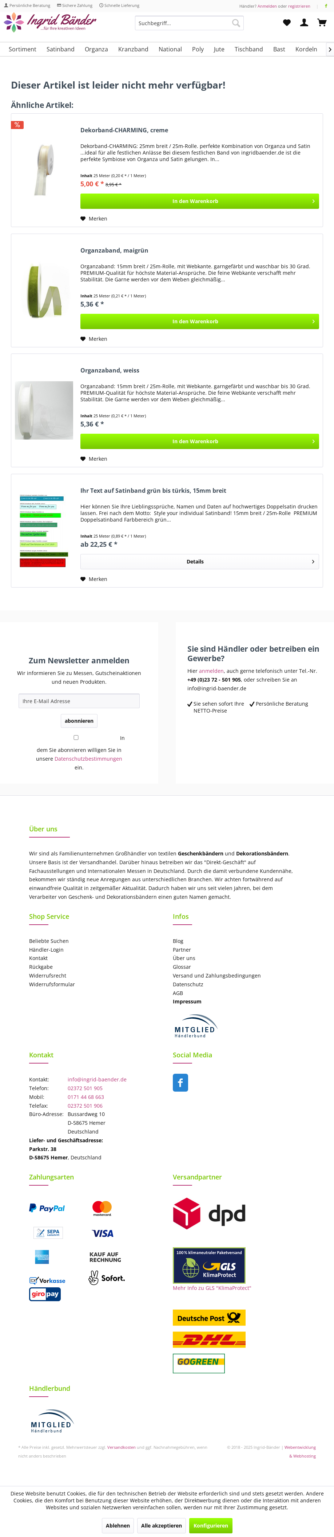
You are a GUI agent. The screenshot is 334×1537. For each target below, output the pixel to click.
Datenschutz (188, 984)
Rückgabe (41, 966)
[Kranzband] (133, 49)
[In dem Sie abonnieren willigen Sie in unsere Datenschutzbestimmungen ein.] (76, 737)
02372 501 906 (85, 1105)
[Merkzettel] (286, 23)
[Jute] (219, 49)
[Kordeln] (306, 49)
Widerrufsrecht (47, 975)
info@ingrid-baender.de (97, 1079)
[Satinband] (60, 49)
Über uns (184, 958)
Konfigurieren (211, 1525)
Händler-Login (46, 949)
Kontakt (38, 958)
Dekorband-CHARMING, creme (124, 130)
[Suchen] (236, 23)
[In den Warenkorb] (199, 201)
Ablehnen (118, 1525)
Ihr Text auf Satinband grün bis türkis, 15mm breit (153, 491)
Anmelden (267, 6)
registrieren (299, 6)
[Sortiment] (22, 49)
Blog (178, 940)
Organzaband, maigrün (114, 250)
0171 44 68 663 (86, 1096)
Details (250, 560)
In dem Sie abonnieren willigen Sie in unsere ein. (80, 752)
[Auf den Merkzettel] (93, 218)
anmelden (211, 670)
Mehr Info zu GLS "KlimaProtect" (212, 1287)
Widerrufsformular (52, 984)
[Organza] (96, 49)
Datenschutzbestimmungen (88, 758)
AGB (178, 993)
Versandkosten (121, 1447)
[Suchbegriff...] (189, 23)
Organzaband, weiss (109, 370)
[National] (170, 49)
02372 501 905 (85, 1088)
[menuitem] (189, 26)
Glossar (182, 966)
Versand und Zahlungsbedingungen (217, 975)
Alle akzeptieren (161, 1525)
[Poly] (198, 49)
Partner (182, 949)
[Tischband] (249, 49)
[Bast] (279, 49)
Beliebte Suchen (49, 940)
